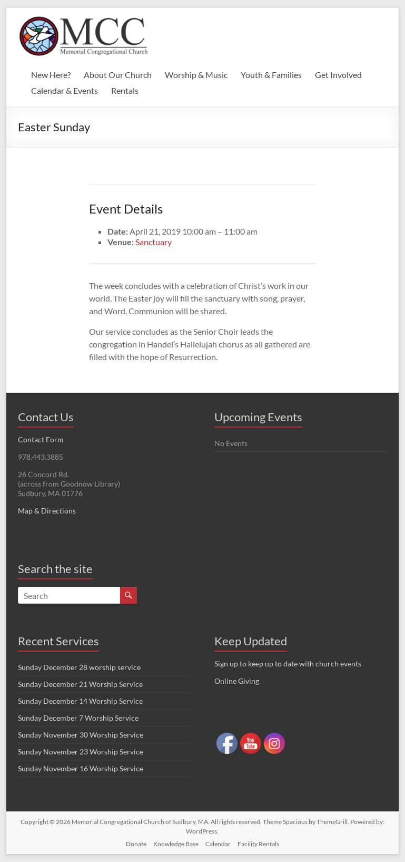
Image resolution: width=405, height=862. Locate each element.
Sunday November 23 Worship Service (80, 751)
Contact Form (41, 439)
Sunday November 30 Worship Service (80, 734)
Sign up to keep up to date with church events (287, 663)
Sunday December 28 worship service (79, 667)
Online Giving (236, 680)
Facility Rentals (258, 844)
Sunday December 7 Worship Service (78, 717)
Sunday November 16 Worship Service (80, 768)
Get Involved (338, 75)
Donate (136, 844)
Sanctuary (153, 242)
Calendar (218, 844)
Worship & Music (196, 75)
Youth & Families (271, 75)
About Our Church (118, 75)
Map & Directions (47, 510)
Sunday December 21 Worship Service (80, 684)
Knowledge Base (176, 844)
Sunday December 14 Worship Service (80, 700)
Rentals (125, 90)
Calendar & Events (64, 90)
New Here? (51, 75)
